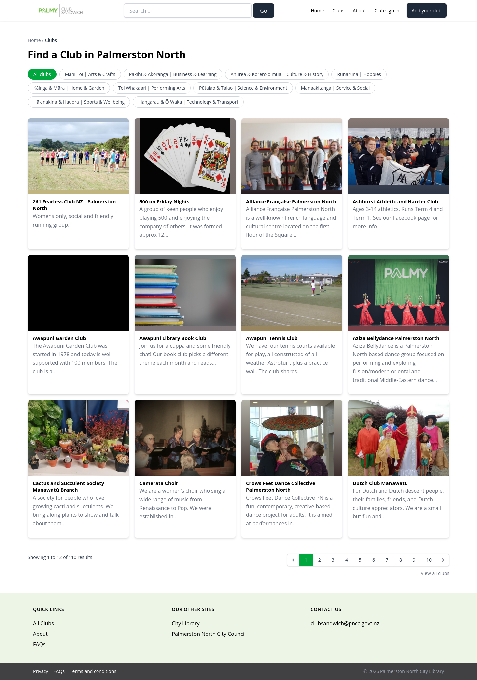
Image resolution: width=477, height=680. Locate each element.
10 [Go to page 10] (429, 560)
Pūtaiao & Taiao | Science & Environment (243, 88)
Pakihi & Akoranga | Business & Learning (173, 74)
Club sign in (387, 10)
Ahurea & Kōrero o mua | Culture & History (277, 74)
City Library (185, 623)
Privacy (40, 671)
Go (263, 10)
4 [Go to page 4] (346, 560)
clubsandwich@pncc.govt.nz (345, 623)
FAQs (39, 644)
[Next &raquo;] (443, 560)
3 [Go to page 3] (333, 560)
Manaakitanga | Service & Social (335, 88)
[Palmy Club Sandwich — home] (61, 10)
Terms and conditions (93, 671)
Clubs (338, 10)
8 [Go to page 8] (400, 560)
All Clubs (43, 623)
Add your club (426, 10)
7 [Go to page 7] (387, 560)
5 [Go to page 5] (360, 560)
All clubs (42, 74)
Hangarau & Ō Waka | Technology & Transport (188, 102)
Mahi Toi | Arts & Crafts (90, 74)
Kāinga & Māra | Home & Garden (68, 88)
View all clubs (435, 573)
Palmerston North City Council (209, 633)
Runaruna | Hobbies (359, 74)
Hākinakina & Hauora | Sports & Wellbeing (79, 102)
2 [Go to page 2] (319, 560)
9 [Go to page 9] (414, 560)
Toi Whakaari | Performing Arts (151, 88)
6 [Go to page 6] (373, 560)
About (359, 10)
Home (317, 10)
